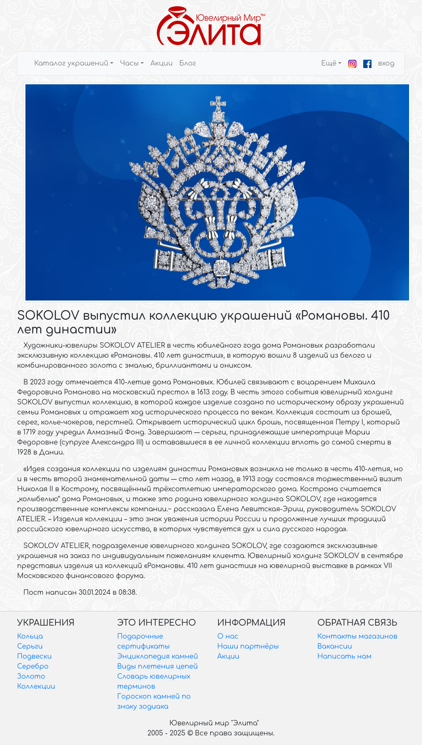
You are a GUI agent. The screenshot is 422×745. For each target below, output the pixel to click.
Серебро (32, 666)
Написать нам (344, 656)
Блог (187, 63)
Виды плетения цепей (157, 666)
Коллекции (36, 686)
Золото (31, 676)
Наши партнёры (248, 646)
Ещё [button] (329, 63)
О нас (228, 636)
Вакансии (334, 646)
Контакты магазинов (357, 636)
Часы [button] (129, 63)
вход (386, 63)
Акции (162, 63)
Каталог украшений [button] (71, 63)
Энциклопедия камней (157, 656)
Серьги (30, 646)
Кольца (30, 636)
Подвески (34, 656)
